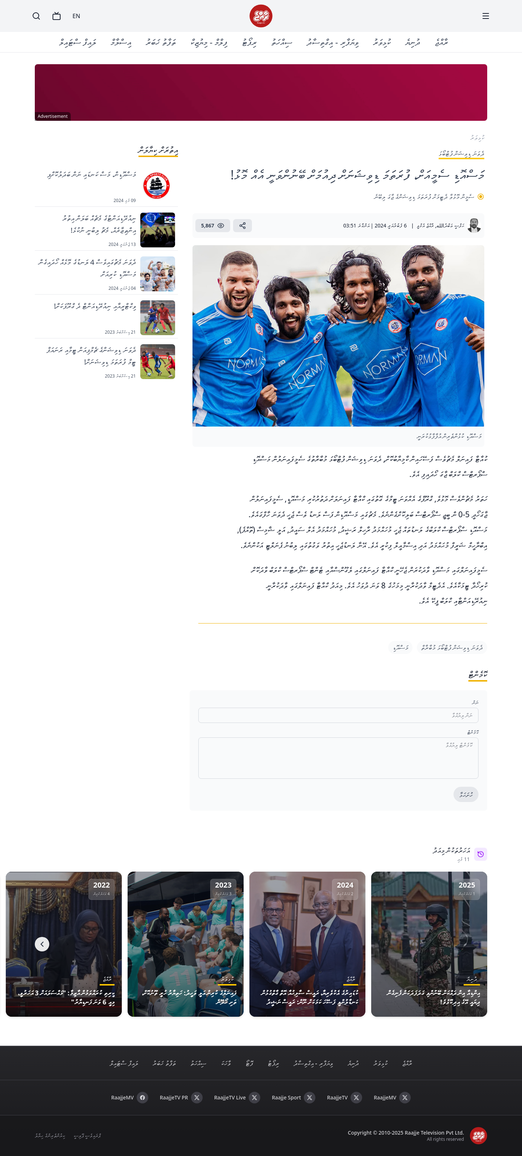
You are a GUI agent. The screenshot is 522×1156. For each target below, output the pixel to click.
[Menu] (485, 16)
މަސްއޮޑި (400, 647)
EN (76, 16)
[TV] (56, 16)
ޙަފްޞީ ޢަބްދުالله (450, 225)
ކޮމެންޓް (472, 732)
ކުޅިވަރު (382, 42)
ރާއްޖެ (441, 42)
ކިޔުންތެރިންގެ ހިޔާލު (50, 1135)
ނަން (475, 702)
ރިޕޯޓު (249, 42)
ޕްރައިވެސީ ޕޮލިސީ (87, 1135)
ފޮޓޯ (249, 1063)
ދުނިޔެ (412, 42)
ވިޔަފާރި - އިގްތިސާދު (333, 42)
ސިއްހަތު (282, 42)
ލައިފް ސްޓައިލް (77, 42)
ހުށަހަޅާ (466, 794)
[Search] (36, 16)
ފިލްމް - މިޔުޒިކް (209, 42)
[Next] (42, 944)
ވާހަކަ (226, 1063)
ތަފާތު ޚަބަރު (161, 42)
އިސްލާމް (121, 42)
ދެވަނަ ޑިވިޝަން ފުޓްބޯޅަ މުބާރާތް (452, 647)
